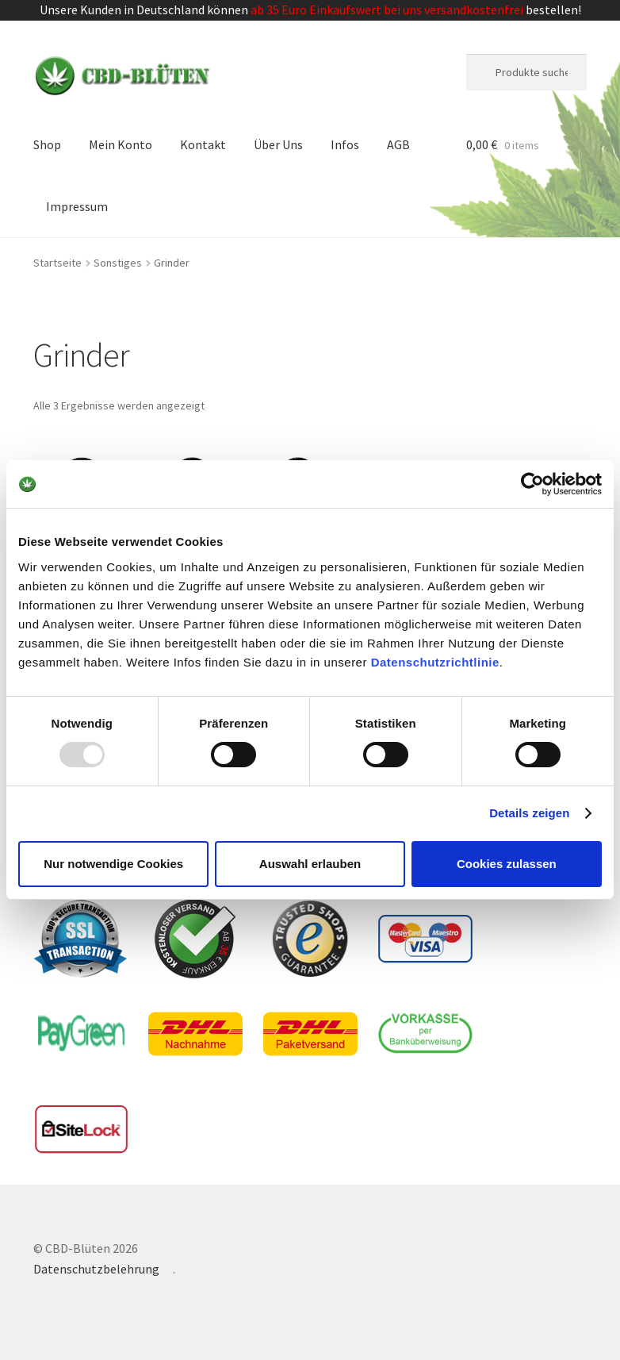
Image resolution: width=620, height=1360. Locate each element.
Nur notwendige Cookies (113, 863)
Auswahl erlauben (310, 863)
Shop (47, 144)
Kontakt (203, 144)
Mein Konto (120, 144)
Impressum (77, 206)
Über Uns (278, 144)
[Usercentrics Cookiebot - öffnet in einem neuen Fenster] (532, 484)
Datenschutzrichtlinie (435, 661)
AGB (398, 144)
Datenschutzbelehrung (96, 1269)
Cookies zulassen (507, 863)
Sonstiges (118, 262)
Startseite (57, 262)
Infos (345, 144)
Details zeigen (529, 813)
